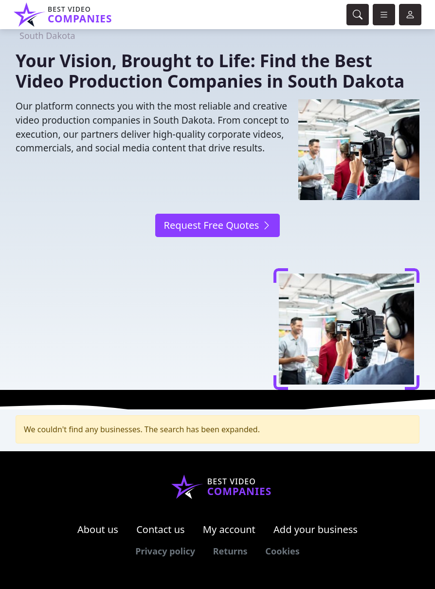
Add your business (315, 529)
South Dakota (47, 35)
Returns (230, 551)
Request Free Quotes (217, 225)
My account (229, 529)
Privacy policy (165, 551)
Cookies (282, 551)
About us (97, 529)
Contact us (160, 529)
